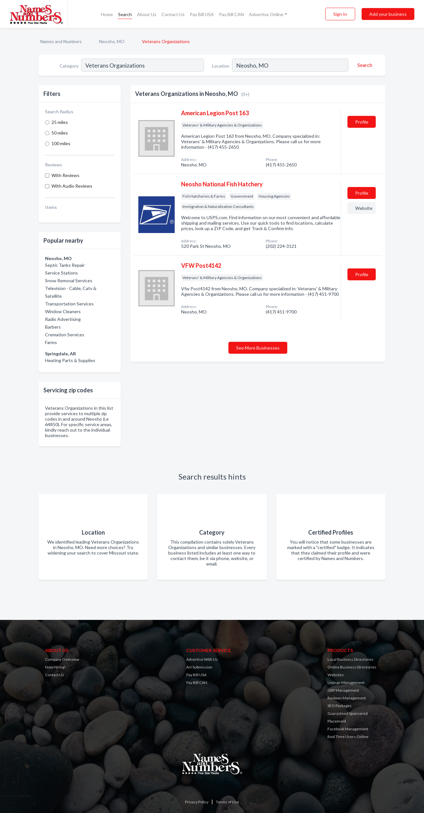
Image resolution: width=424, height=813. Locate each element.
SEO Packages (339, 705)
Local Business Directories (350, 659)
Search (125, 14)
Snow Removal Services (68, 280)
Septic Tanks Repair (65, 265)
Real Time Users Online (347, 736)
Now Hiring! (55, 667)
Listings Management (345, 682)
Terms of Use (227, 801)
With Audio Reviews (71, 186)
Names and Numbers (61, 41)
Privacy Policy (196, 801)
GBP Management (343, 690)
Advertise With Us (202, 659)
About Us (146, 14)
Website (364, 208)
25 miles (59, 122)
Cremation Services (64, 334)
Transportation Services (69, 303)
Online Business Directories (351, 667)
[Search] (363, 65)
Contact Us (173, 14)
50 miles (59, 133)
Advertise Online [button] (266, 14)
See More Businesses (258, 347)
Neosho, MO (111, 41)
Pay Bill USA (202, 14)
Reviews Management (346, 698)
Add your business (388, 14)
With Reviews (65, 175)
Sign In (340, 14)
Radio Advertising (63, 319)
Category (69, 66)
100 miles (60, 143)
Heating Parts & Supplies (70, 360)
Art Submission (199, 667)
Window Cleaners (63, 311)
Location (220, 66)
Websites (335, 674)
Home (107, 14)
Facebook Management (347, 728)
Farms (51, 342)
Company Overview (62, 659)
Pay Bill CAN (231, 14)
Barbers (53, 327)
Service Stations (61, 273)
